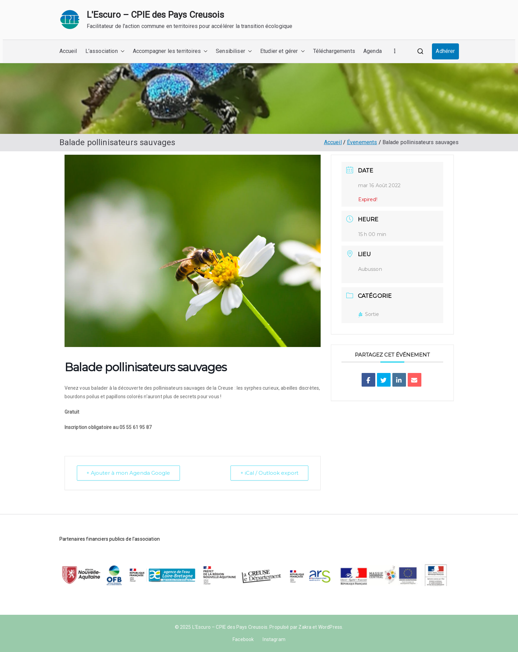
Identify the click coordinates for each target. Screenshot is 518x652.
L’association (105, 51)
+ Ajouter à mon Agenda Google (128, 473)
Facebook (243, 639)
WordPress (330, 627)
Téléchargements (334, 51)
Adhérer (445, 51)
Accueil (68, 51)
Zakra (304, 627)
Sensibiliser (234, 51)
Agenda (372, 51)
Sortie (368, 314)
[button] (121, 51)
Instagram (274, 639)
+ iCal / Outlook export (269, 473)
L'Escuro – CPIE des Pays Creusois (155, 15)
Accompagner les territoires (170, 51)
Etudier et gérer (282, 51)
